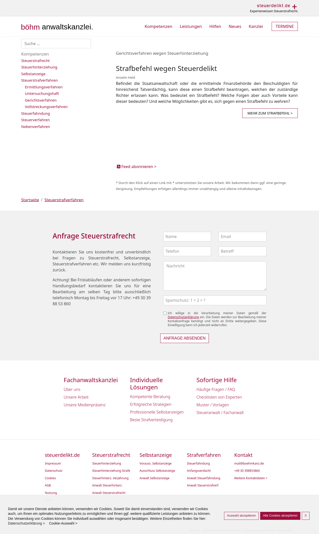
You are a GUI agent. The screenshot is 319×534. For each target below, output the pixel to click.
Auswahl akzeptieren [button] (241, 515)
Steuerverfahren (35, 119)
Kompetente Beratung (150, 397)
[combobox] (56, 43)
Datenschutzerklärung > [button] (28, 523)
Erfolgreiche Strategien (150, 404)
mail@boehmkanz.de (249, 463)
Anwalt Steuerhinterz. (107, 485)
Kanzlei (256, 26)
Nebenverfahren (35, 126)
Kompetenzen (158, 26)
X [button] (306, 515)
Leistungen (191, 26)
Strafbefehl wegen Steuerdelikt (166, 68)
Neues (235, 26)
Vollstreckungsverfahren (46, 106)
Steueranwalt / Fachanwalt (220, 413)
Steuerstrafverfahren (39, 80)
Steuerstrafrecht (35, 60)
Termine (285, 26)
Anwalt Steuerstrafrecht (108, 493)
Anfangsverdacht (199, 471)
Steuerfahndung (35, 113)
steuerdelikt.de (62, 455)
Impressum (53, 463)
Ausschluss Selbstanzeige (157, 471)
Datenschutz (53, 471)
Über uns (72, 389)
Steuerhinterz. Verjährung (110, 478)
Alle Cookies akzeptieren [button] (280, 515)
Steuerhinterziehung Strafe (111, 471)
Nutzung (51, 493)
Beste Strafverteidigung (151, 420)
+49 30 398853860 (247, 471)
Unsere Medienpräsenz (85, 405)
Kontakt (243, 455)
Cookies (50, 478)
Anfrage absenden (184, 338)
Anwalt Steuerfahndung (203, 478)
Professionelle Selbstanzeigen (157, 412)
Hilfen (215, 26)
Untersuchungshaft (42, 93)
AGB (48, 485)
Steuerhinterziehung (39, 66)
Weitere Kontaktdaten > (250, 478)
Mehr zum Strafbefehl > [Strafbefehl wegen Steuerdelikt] (270, 113)
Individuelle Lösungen (146, 383)
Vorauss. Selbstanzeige (156, 463)
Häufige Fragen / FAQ (215, 389)
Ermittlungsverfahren (44, 86)
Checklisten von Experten (219, 397)
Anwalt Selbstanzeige (154, 478)
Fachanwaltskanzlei (91, 380)
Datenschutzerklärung (183, 317)
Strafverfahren (204, 455)
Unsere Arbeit (76, 397)
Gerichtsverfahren (41, 100)
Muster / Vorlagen (212, 405)
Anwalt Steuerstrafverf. (203, 485)
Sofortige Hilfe (216, 380)
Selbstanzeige (33, 73)
